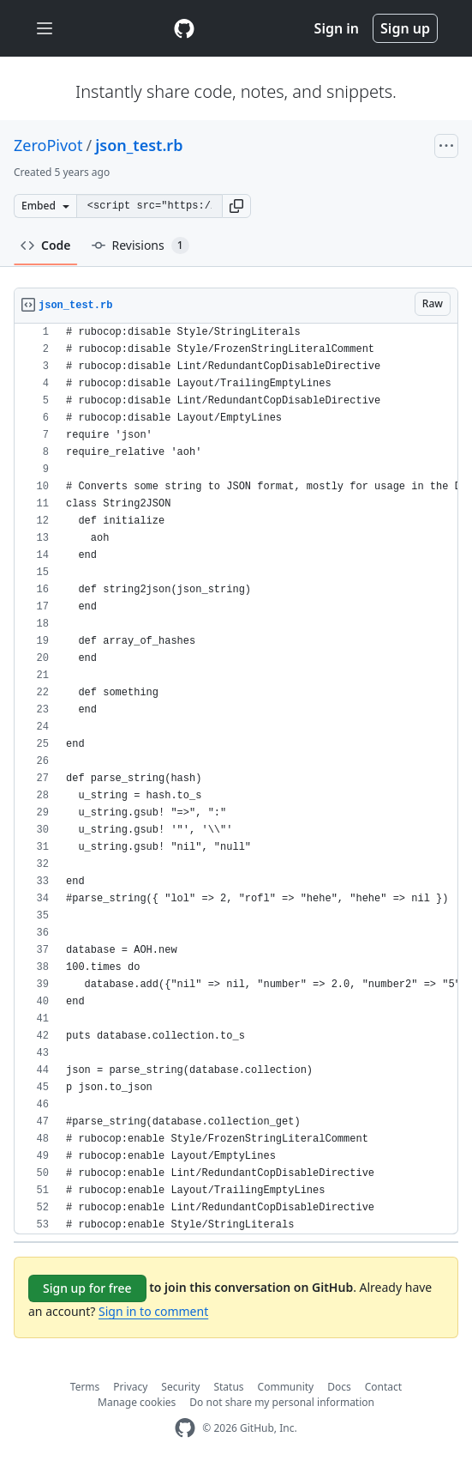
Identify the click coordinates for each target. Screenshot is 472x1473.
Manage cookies (137, 1402)
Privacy (130, 1386)
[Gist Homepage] (184, 28)
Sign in (336, 28)
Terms (85, 1386)
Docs (339, 1386)
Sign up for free (87, 1288)
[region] (236, 779)
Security (180, 1386)
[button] (236, 206)
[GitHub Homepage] (185, 1428)
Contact (383, 1386)
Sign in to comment (153, 1311)
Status (228, 1386)
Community (286, 1386)
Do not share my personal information (281, 1402)
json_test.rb (138, 145)
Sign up (405, 28)
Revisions (140, 245)
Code (46, 245)
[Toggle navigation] (44, 28)
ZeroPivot (48, 145)
